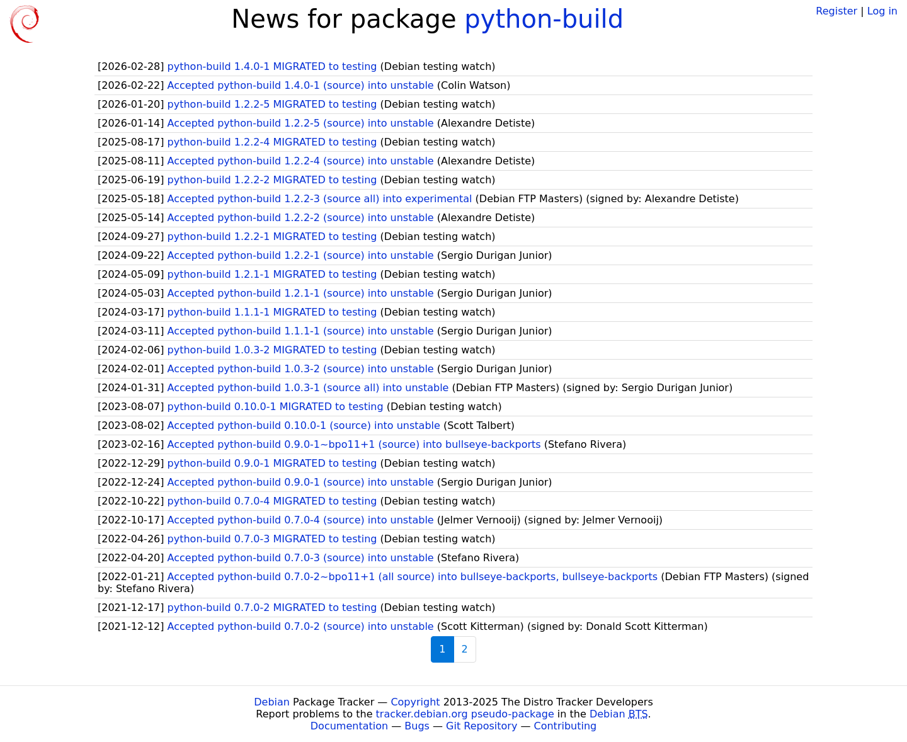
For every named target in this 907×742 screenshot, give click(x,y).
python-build (544, 18)
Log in (882, 11)
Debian (272, 702)
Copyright (415, 702)
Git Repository (481, 726)
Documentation (349, 726)
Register (836, 11)
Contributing (565, 726)
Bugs (417, 726)
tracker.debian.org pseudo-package (465, 714)
